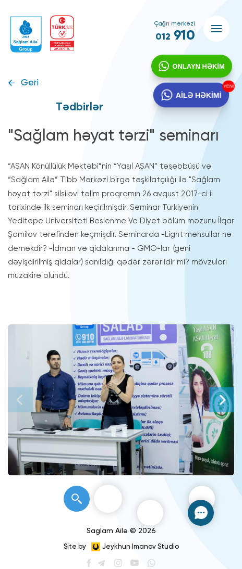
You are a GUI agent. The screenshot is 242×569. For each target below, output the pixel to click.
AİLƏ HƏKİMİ (199, 96)
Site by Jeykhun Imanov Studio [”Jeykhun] (121, 546)
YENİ (229, 87)
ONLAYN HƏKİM (198, 67)
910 (175, 36)
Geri (30, 83)
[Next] (221, 399)
